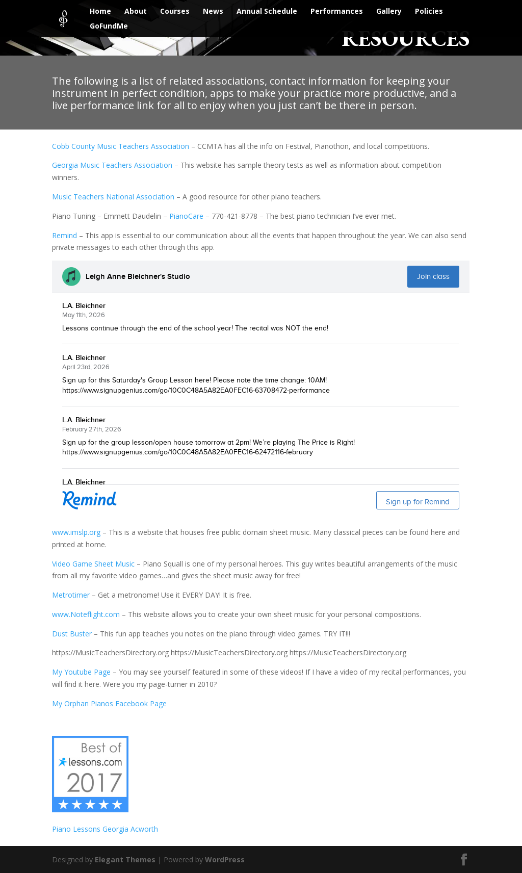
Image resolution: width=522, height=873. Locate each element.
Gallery (389, 12)
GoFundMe (109, 26)
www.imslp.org (76, 532)
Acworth (144, 829)
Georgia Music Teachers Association (112, 165)
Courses (175, 12)
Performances (336, 12)
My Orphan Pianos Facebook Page (109, 703)
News (213, 12)
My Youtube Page (81, 672)
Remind (64, 235)
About (135, 12)
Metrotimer (71, 595)
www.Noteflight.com (86, 614)
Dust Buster (72, 633)
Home (100, 12)
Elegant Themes (125, 859)
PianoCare (186, 216)
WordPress (225, 859)
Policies (429, 12)
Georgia (116, 829)
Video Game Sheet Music (93, 564)
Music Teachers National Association (113, 196)
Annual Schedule (267, 12)
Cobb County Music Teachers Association (120, 146)
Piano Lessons (77, 829)
